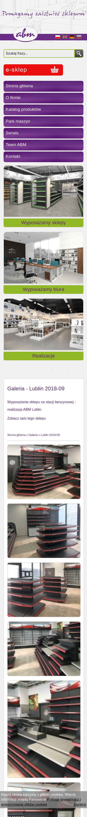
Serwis (12, 133)
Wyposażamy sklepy (43, 222)
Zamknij (79, 804)
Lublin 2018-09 (50, 435)
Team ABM (16, 144)
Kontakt (13, 156)
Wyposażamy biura (43, 289)
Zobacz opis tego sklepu (26, 418)
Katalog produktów (23, 109)
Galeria (33, 435)
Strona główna (19, 86)
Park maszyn (18, 121)
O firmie (13, 97)
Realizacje (43, 356)
